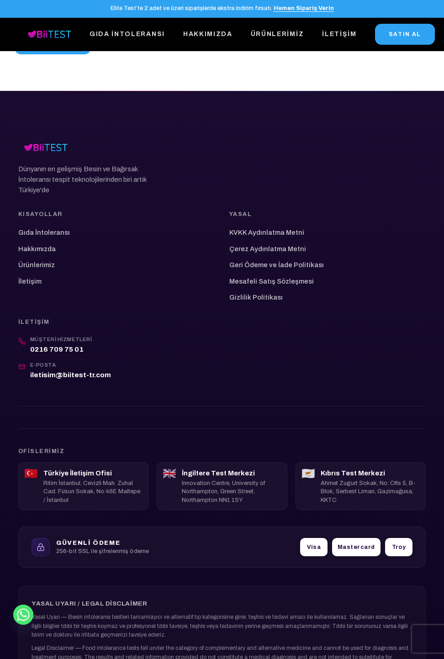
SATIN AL (405, 34)
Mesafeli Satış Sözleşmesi (271, 281)
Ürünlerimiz (277, 34)
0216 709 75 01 (57, 349)
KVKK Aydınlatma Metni (266, 232)
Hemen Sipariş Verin (304, 8)
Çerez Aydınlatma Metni (267, 249)
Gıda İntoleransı (127, 34)
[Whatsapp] (23, 615)
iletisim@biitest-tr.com (70, 375)
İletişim (339, 34)
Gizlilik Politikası (256, 297)
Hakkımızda (208, 34)
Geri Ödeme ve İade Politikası (276, 265)
